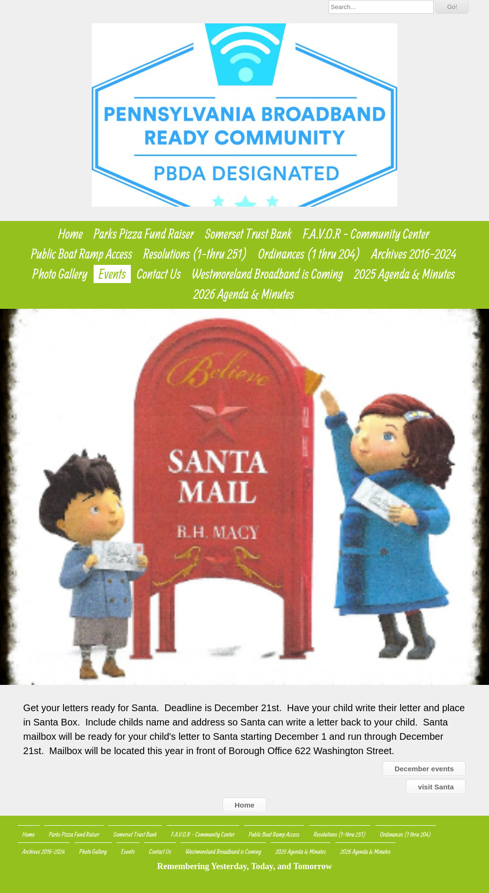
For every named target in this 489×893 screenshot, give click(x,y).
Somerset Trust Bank (248, 234)
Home (70, 234)
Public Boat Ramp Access (81, 254)
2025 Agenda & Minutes (404, 274)
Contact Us (159, 274)
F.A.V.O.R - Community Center (366, 234)
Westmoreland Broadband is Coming (267, 274)
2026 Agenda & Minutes (243, 294)
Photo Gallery (59, 274)
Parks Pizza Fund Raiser (144, 234)
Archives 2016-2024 (414, 254)
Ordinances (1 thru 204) (309, 254)
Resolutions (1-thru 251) (195, 254)
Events (112, 274)
